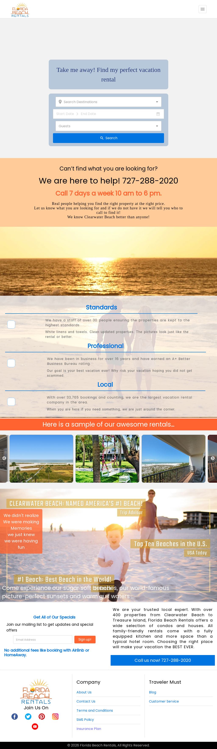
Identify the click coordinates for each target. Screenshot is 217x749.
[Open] (157, 102)
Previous (4, 458)
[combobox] (111, 102)
